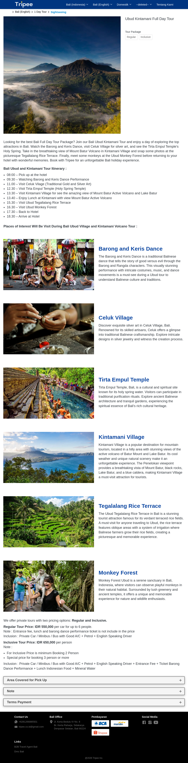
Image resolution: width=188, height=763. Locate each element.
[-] (144, 722)
